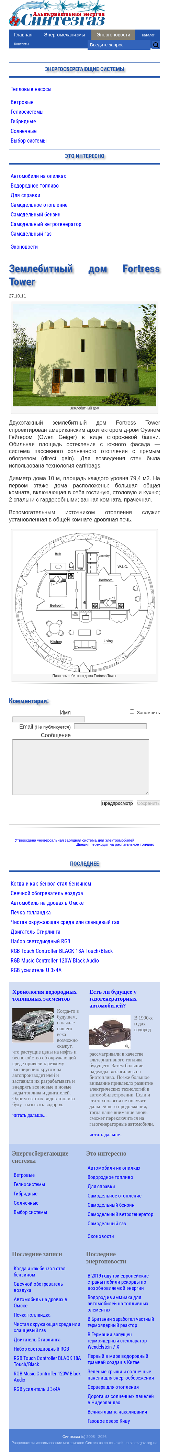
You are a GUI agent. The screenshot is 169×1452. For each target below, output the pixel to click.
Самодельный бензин (35, 214)
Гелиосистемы (27, 112)
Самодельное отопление (39, 205)
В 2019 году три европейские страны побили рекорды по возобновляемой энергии (118, 1282)
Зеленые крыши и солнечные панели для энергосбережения (121, 1375)
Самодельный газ (31, 233)
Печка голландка (31, 912)
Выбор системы (29, 140)
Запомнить (148, 712)
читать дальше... (29, 1115)
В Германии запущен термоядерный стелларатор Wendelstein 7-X (117, 1340)
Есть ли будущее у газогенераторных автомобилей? (113, 999)
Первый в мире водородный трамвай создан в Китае (118, 1359)
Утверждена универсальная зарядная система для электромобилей (74, 840)
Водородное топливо (35, 185)
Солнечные (24, 131)
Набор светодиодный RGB (40, 941)
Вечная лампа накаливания (117, 1412)
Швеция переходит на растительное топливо (115, 844)
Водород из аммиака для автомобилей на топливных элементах (118, 1303)
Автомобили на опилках (38, 176)
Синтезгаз (71, 1436)
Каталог (148, 35)
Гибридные (23, 121)
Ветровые (22, 102)
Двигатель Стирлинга (35, 931)
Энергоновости (113, 34)
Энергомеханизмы (64, 34)
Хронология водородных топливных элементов (44, 995)
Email (45, 727)
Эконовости (24, 247)
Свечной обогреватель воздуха (47, 893)
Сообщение (56, 735)
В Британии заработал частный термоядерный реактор (121, 1322)
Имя (65, 713)
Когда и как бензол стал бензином (51, 883)
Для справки (25, 195)
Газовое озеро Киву (109, 1421)
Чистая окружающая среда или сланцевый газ (65, 922)
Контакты (21, 44)
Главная (23, 34)
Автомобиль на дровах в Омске (47, 903)
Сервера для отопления (113, 1387)
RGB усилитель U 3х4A (36, 970)
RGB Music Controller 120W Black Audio (55, 960)
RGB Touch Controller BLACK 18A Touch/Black (62, 951)
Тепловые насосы (31, 89)
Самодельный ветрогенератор (46, 224)
